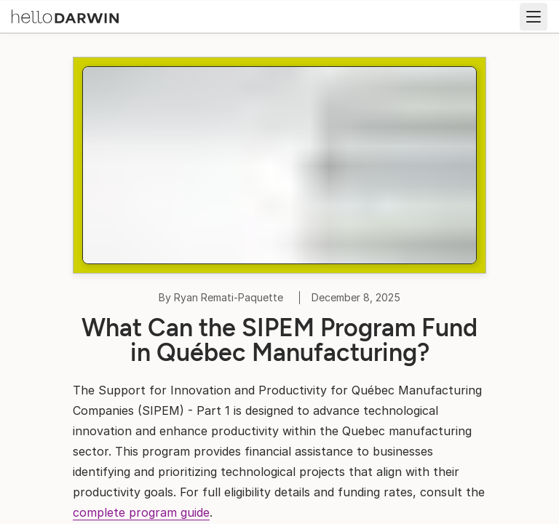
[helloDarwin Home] (65, 15)
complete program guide (141, 512)
